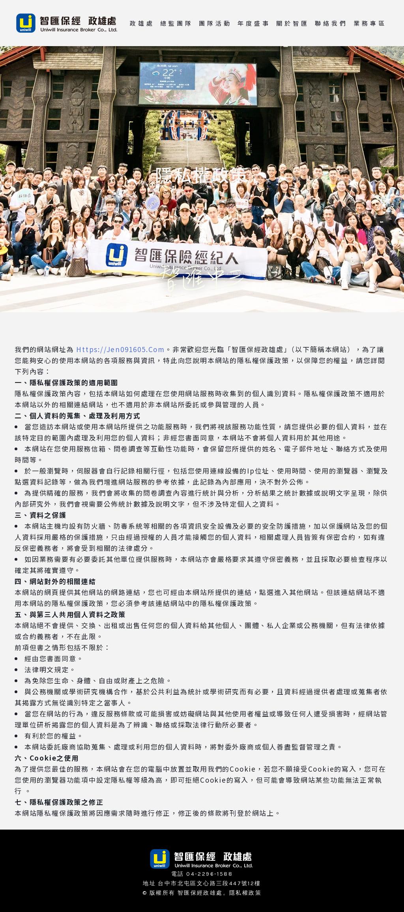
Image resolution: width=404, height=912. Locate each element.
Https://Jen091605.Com (120, 349)
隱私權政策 (245, 893)
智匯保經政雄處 (200, 893)
